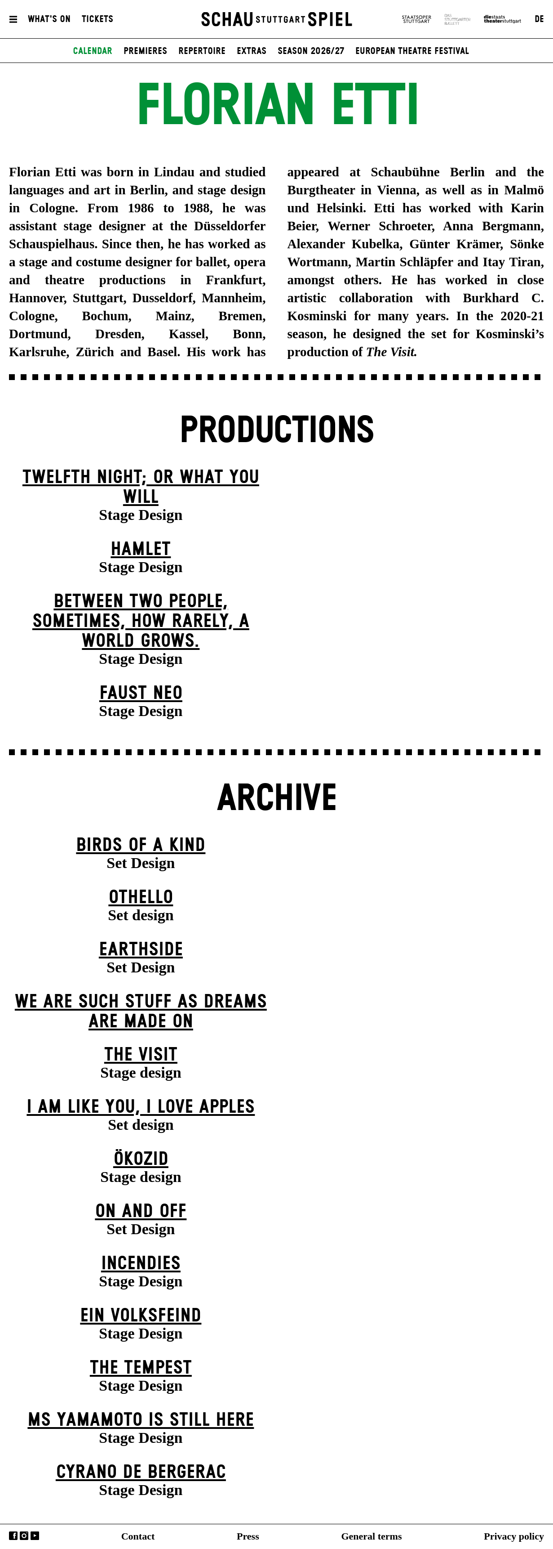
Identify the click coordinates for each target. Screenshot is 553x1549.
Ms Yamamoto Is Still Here (140, 1420)
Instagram (24, 1535)
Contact (138, 1536)
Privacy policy (514, 1536)
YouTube (35, 1535)
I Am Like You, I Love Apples (141, 1107)
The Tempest (141, 1368)
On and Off (140, 1211)
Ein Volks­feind (140, 1315)
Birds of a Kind (140, 845)
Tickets (97, 19)
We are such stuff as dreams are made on (141, 1011)
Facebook (13, 1535)
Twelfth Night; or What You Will (140, 487)
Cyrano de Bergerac (141, 1472)
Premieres (145, 51)
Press (248, 1536)
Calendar (92, 51)
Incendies (141, 1263)
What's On (49, 19)
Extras (251, 51)
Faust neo (140, 693)
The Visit (140, 1055)
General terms (371, 1536)
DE (539, 19)
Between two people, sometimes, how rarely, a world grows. (140, 621)
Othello (140, 897)
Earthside (141, 949)
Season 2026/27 (311, 51)
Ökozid (140, 1159)
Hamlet (141, 549)
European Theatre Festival (412, 51)
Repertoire (202, 51)
